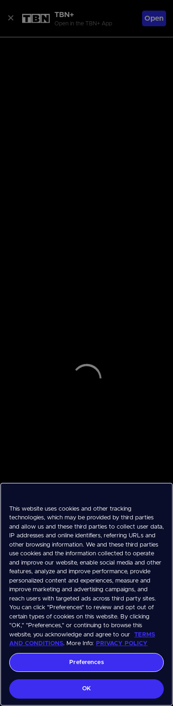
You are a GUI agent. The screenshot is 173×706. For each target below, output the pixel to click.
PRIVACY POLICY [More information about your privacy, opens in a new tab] (122, 644)
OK (86, 689)
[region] (86, 594)
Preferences (86, 662)
